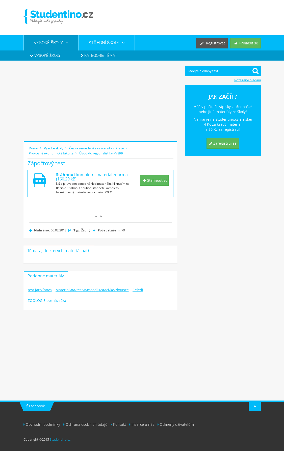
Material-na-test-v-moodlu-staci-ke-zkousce (92, 289)
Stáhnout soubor (156, 180)
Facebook (35, 406)
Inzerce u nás (141, 424)
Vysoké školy (45, 56)
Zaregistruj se (223, 143)
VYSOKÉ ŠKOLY (51, 42)
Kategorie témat (99, 56)
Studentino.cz (60, 439)
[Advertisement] (100, 101)
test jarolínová (40, 289)
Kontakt (118, 424)
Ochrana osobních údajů (85, 424)
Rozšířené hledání (247, 80)
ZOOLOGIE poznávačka (47, 300)
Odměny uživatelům (176, 424)
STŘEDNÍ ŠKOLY (106, 42)
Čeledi (138, 289)
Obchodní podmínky (41, 424)
